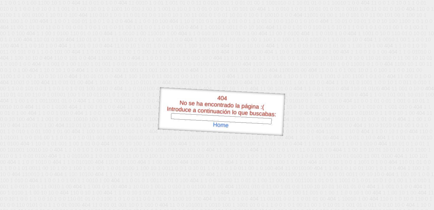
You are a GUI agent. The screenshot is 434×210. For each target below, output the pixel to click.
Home (221, 125)
